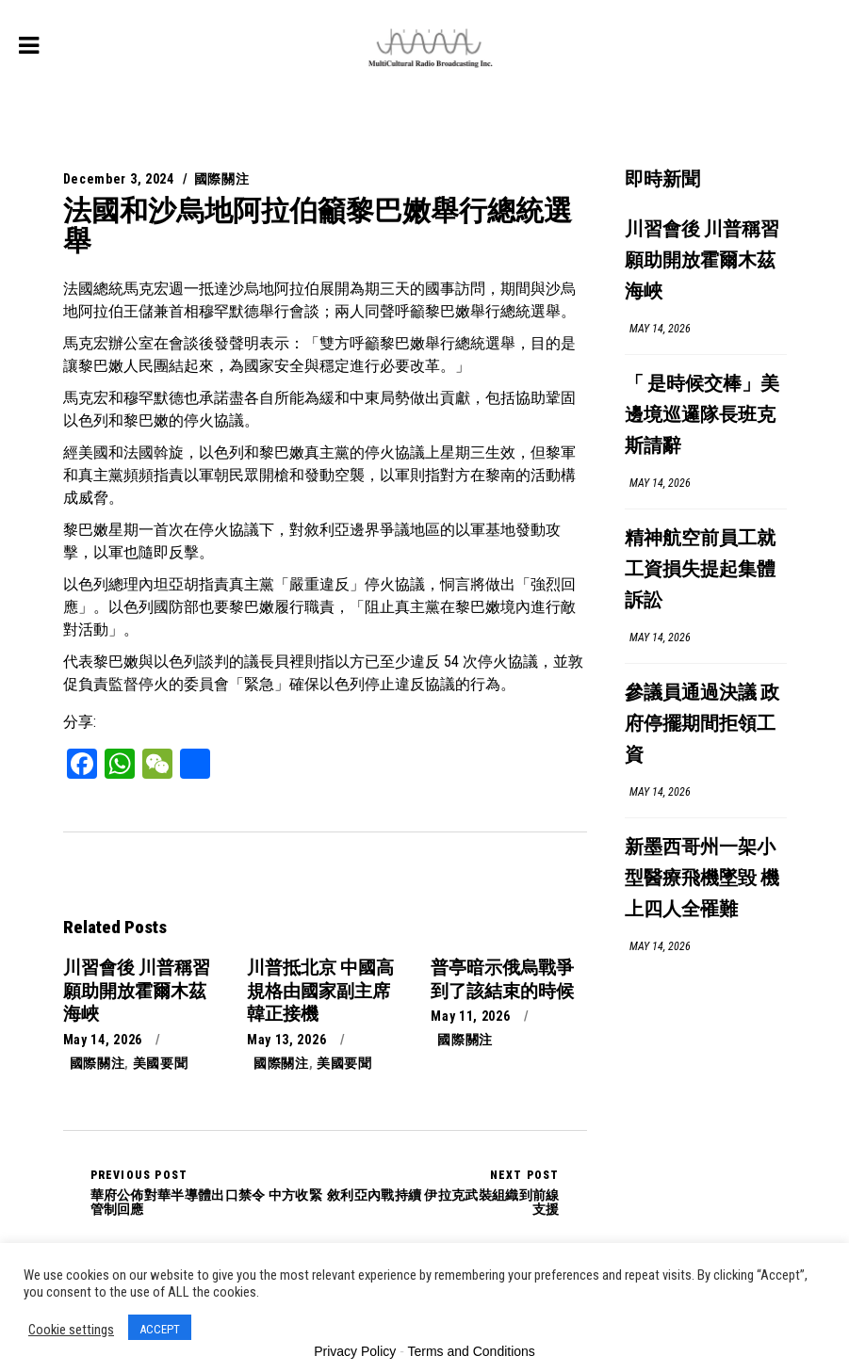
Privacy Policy (355, 1351)
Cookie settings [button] (71, 1329)
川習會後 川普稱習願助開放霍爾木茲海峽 (702, 261)
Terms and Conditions (470, 1351)
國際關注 (222, 178)
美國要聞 (160, 1063)
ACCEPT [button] (159, 1329)
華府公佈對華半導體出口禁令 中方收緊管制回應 (207, 1192)
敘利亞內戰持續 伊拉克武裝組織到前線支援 (442, 1192)
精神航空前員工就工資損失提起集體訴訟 (700, 570)
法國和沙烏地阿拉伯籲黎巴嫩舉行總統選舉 (317, 225)
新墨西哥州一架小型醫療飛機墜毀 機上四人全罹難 (702, 879)
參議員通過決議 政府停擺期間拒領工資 (702, 724)
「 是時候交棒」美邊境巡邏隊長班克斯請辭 (702, 415)
